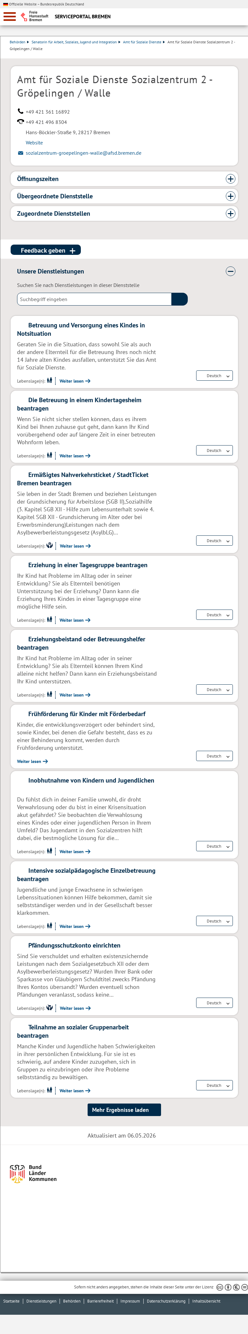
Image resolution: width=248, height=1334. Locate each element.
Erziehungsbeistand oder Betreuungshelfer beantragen (81, 643)
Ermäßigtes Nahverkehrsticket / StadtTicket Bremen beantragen (82, 479)
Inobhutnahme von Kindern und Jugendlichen (91, 780)
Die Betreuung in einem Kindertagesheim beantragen (79, 404)
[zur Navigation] (9, 16)
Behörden (20, 41)
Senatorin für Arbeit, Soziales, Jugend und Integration (77, 41)
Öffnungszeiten (38, 179)
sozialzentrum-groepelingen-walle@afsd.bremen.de (83, 153)
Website (34, 142)
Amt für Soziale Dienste (145, 41)
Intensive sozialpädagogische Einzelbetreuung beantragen (86, 874)
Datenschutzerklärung (166, 1301)
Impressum (130, 1301)
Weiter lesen (72, 381)
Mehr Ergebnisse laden (120, 1109)
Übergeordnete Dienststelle (55, 196)
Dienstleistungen (41, 1301)
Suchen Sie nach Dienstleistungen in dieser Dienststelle (78, 285)
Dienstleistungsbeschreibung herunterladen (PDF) (236, 55)
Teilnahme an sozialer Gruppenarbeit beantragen (73, 1031)
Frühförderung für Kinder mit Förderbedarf (86, 714)
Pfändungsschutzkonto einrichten (74, 945)
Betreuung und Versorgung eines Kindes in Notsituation (81, 329)
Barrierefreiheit (100, 1301)
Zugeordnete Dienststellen (53, 213)
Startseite (11, 1301)
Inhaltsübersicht (206, 1301)
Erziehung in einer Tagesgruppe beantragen (88, 565)
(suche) (180, 299)
